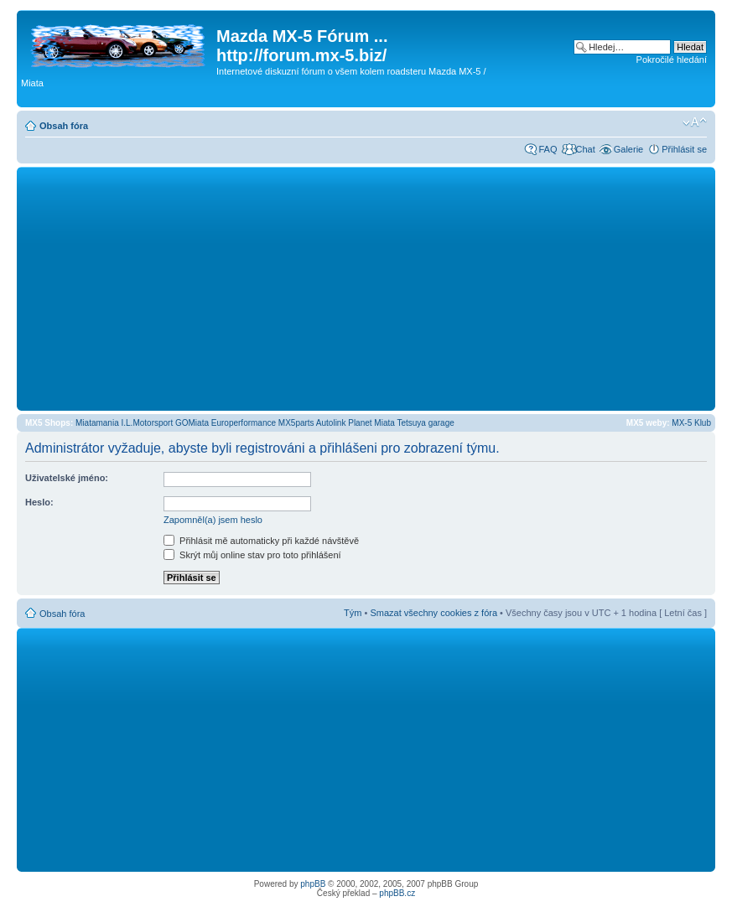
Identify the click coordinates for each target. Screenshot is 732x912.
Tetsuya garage (425, 423)
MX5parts (296, 423)
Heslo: (39, 502)
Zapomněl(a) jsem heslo (213, 520)
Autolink (331, 423)
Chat (584, 149)
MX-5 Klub (691, 423)
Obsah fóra (63, 126)
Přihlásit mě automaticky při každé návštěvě (261, 541)
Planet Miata (371, 423)
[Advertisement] (366, 288)
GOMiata (192, 423)
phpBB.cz (397, 893)
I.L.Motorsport (148, 423)
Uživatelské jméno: (66, 478)
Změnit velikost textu (695, 122)
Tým (352, 613)
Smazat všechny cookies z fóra (433, 613)
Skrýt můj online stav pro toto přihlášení (252, 555)
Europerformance (243, 423)
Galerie (628, 149)
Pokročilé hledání (671, 59)
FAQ (547, 149)
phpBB (312, 884)
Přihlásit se (684, 149)
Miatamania (97, 423)
